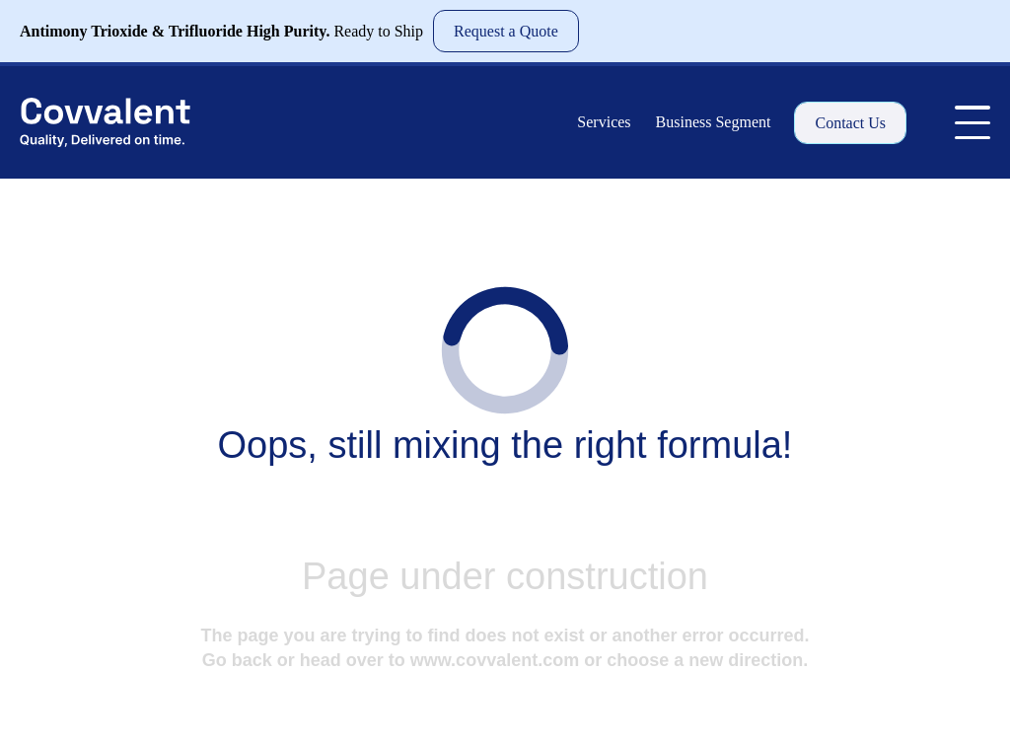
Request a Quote (506, 31)
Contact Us (850, 122)
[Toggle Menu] (972, 122)
